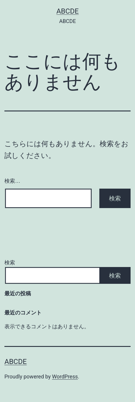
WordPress (65, 376)
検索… (12, 181)
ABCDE (67, 11)
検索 (9, 262)
